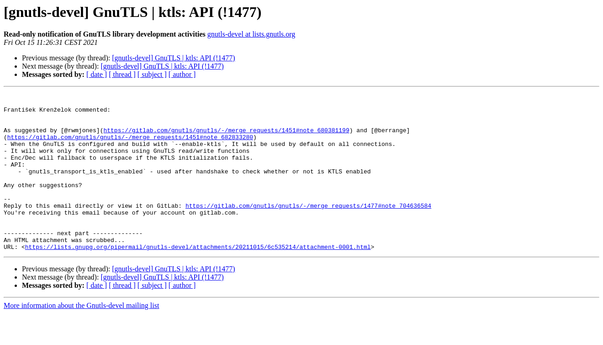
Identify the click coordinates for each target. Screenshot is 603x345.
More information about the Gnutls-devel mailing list (81, 337)
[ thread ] (122, 74)
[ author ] (182, 74)
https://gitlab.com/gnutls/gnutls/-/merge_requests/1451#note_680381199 (226, 138)
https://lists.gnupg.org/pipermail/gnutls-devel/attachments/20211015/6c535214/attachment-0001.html (198, 278)
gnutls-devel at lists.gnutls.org (251, 34)
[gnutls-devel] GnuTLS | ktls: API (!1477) (173, 58)
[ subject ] (152, 74)
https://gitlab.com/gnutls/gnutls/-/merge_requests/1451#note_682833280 (130, 146)
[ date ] (96, 74)
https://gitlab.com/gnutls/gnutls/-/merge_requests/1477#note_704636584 (308, 229)
